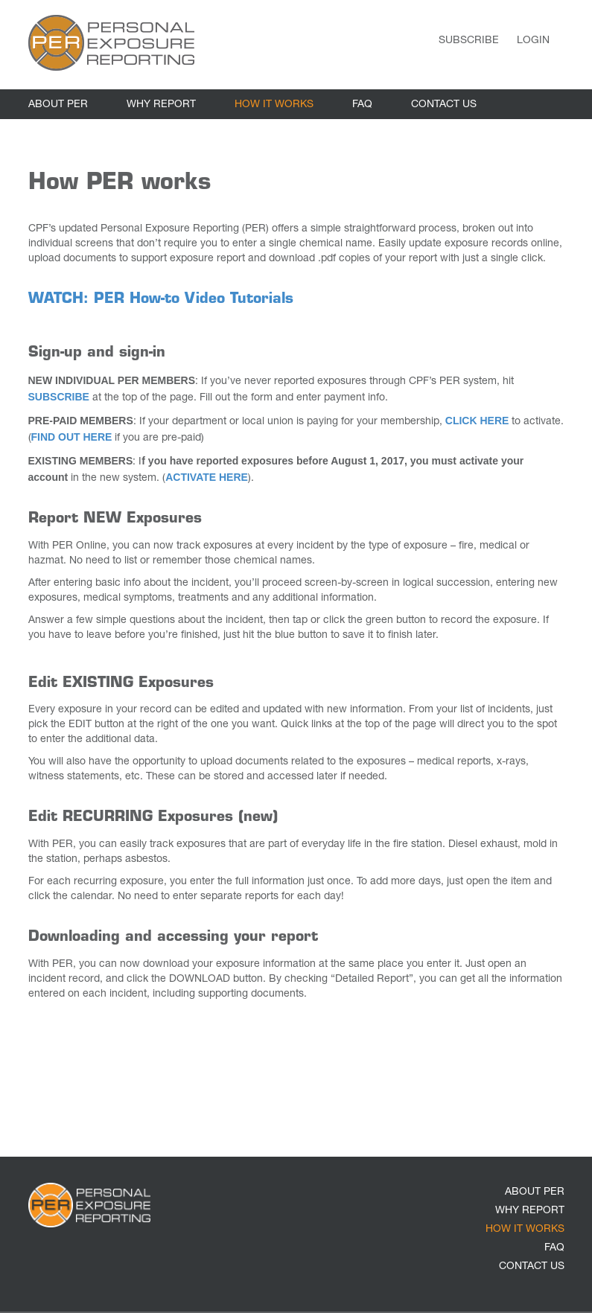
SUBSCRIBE (58, 397)
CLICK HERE (477, 421)
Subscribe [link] (469, 41)
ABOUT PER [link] (58, 105)
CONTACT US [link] (444, 105)
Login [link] (533, 41)
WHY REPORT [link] (161, 105)
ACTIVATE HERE (206, 477)
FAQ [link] (362, 105)
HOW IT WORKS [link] (274, 105)
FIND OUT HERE (71, 437)
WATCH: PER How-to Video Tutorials (160, 300)
